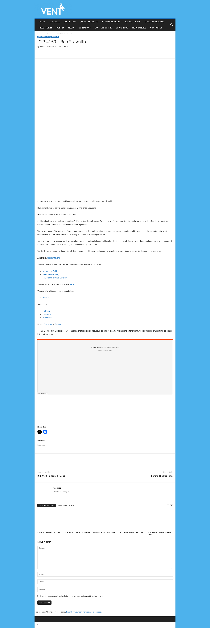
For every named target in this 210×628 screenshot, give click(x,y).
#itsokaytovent (53, 258)
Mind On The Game (154, 21)
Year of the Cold (50, 271)
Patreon (46, 311)
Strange (58, 324)
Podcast (55, 37)
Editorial (55, 21)
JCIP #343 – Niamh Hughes (48, 532)
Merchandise (139, 27)
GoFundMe (48, 314)
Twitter (46, 298)
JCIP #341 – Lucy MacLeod (104, 532)
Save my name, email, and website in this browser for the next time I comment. (71, 596)
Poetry (60, 27)
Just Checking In (89, 21)
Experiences (70, 21)
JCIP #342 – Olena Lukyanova (77, 532)
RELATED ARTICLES (47, 505)
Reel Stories (45, 27)
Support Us (122, 27)
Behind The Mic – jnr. (162, 475)
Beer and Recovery (51, 274)
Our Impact (84, 27)
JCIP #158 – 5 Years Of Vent (51, 475)
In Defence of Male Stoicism (55, 278)
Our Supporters (103, 27)
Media (71, 27)
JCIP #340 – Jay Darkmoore (131, 532)
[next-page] (171, 505)
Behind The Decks (111, 21)
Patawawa (47, 324)
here (72, 284)
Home (42, 21)
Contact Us (156, 27)
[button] (171, 25)
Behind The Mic (132, 21)
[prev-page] (168, 505)
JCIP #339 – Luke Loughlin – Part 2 (159, 533)
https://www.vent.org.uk (61, 492)
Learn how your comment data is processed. (84, 612)
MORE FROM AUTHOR (66, 505)
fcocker (42, 46)
